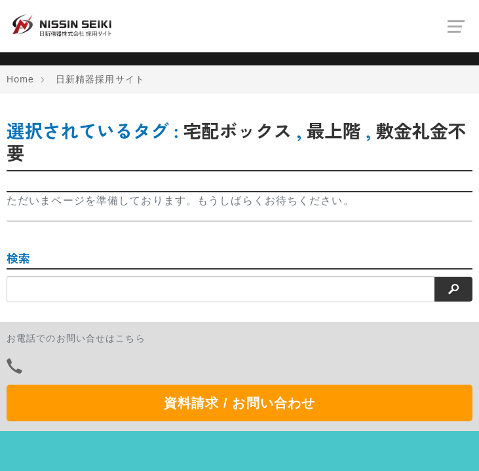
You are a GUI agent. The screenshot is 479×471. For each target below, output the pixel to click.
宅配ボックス (237, 130)
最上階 (334, 130)
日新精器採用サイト (100, 79)
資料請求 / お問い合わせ (239, 403)
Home (20, 79)
